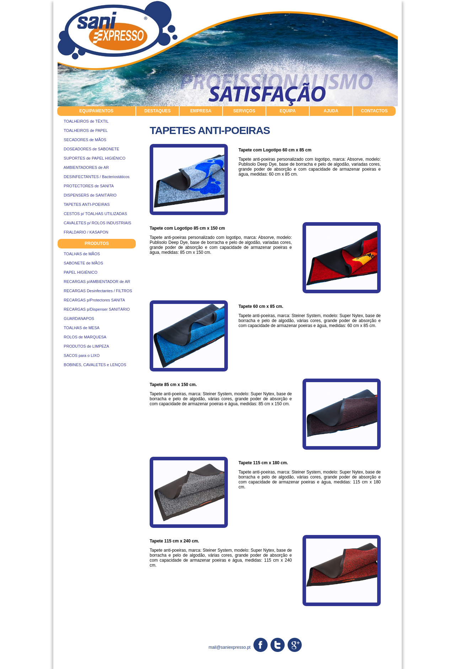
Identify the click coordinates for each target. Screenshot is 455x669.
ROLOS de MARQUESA (81, 337)
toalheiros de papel (254, 615)
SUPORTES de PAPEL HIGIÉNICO (91, 158)
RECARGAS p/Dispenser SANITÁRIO (93, 309)
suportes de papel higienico (190, 615)
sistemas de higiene (125, 615)
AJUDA (330, 110)
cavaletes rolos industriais (85, 609)
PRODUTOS (97, 243)
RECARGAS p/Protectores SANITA (91, 300)
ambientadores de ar (149, 609)
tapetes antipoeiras (365, 615)
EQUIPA (287, 110)
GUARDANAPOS (75, 318)
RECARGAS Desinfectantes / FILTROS (94, 291)
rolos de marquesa (303, 609)
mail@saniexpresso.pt (230, 647)
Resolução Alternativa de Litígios (341, 665)
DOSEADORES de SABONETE (88, 149)
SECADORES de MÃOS (81, 140)
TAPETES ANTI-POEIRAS (83, 204)
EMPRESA (200, 110)
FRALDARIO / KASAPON (82, 232)
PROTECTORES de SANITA (85, 186)
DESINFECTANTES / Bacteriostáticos (93, 177)
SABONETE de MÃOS (80, 263)
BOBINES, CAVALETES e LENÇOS (91, 365)
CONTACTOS (374, 110)
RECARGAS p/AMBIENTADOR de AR (93, 281)
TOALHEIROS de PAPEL (82, 130)
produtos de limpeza (249, 609)
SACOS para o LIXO (78, 355)
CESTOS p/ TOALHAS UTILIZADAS (92, 214)
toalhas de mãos (74, 615)
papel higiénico (200, 609)
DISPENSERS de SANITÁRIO (87, 195)
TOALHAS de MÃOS (78, 254)
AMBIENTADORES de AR (83, 167)
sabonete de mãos (355, 609)
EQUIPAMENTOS (96, 110)
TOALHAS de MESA (78, 328)
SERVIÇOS (244, 110)
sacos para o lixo (74, 622)
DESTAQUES (157, 110)
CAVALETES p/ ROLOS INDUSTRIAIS (94, 223)
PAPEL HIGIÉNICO (77, 272)
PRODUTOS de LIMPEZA (83, 346)
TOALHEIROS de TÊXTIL (82, 121)
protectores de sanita (309, 615)
